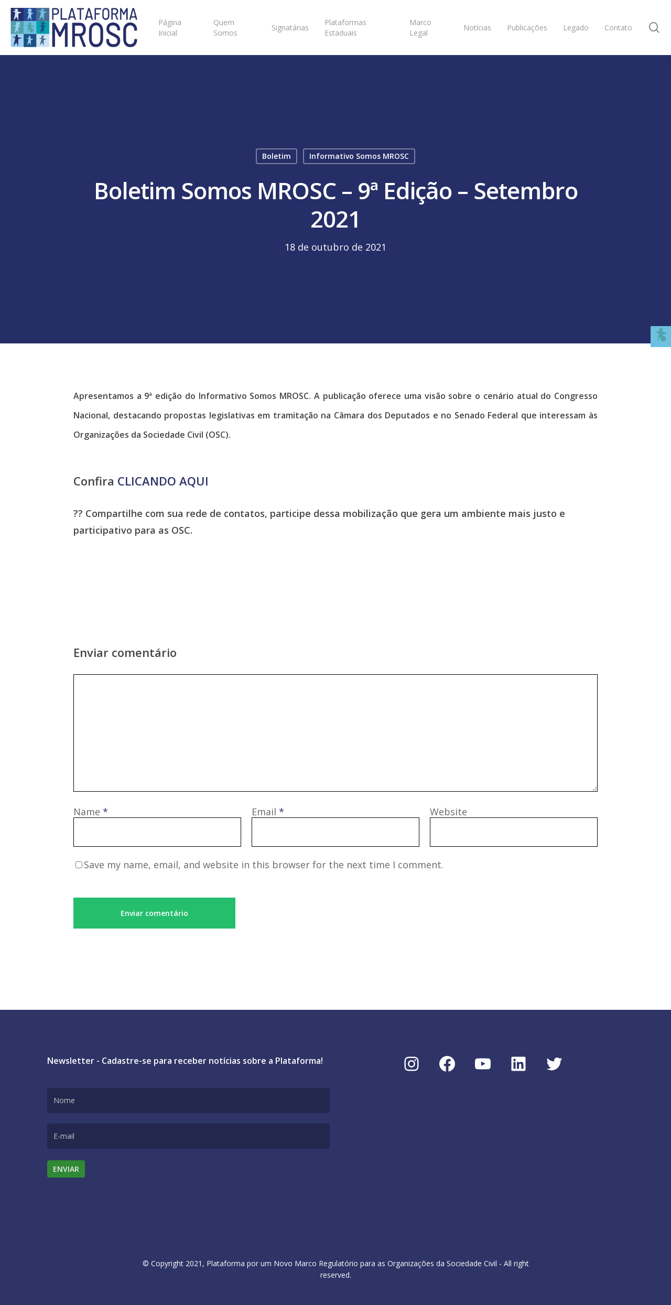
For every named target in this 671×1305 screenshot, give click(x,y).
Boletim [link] (276, 156)
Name (90, 811)
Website (448, 811)
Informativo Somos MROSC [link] (359, 156)
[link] (73, 27)
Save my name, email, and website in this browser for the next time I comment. (263, 864)
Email (268, 811)
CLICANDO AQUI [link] (163, 481)
